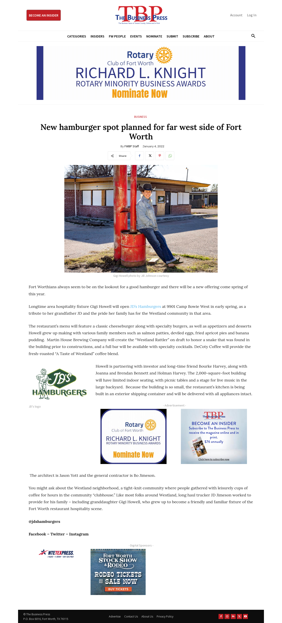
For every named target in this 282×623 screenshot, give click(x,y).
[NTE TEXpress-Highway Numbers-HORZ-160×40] (56, 553)
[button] (252, 36)
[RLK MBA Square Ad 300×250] (133, 436)
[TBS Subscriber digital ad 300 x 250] (214, 436)
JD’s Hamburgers (145, 306)
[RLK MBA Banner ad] (141, 73)
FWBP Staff (131, 146)
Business (140, 116)
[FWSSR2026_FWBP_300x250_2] (118, 572)
